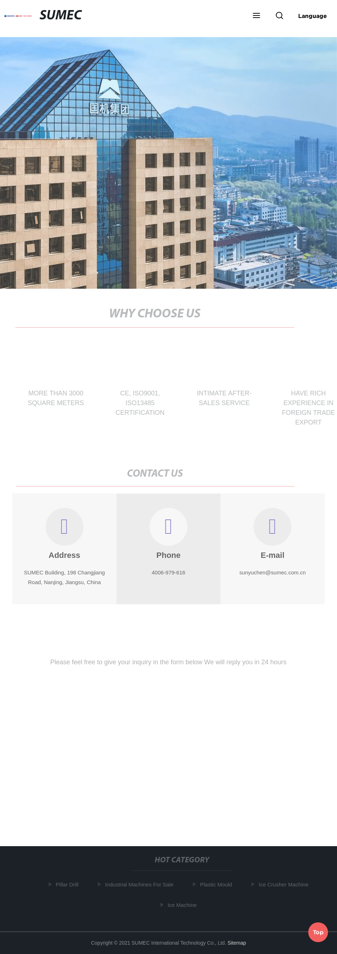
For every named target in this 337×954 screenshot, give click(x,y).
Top (318, 932)
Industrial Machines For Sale (140, 884)
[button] (256, 16)
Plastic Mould (217, 884)
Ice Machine (183, 905)
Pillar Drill (68, 884)
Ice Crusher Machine (285, 884)
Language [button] (312, 16)
